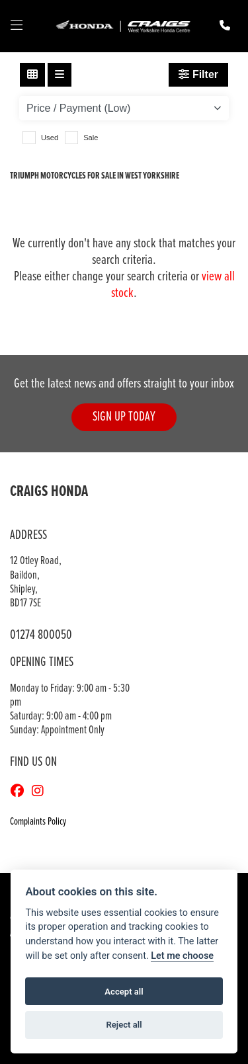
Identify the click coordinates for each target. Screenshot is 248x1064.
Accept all (123, 992)
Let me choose (182, 956)
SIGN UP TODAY (124, 417)
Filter (198, 74)
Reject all (124, 1025)
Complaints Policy (38, 822)
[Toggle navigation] (16, 26)
